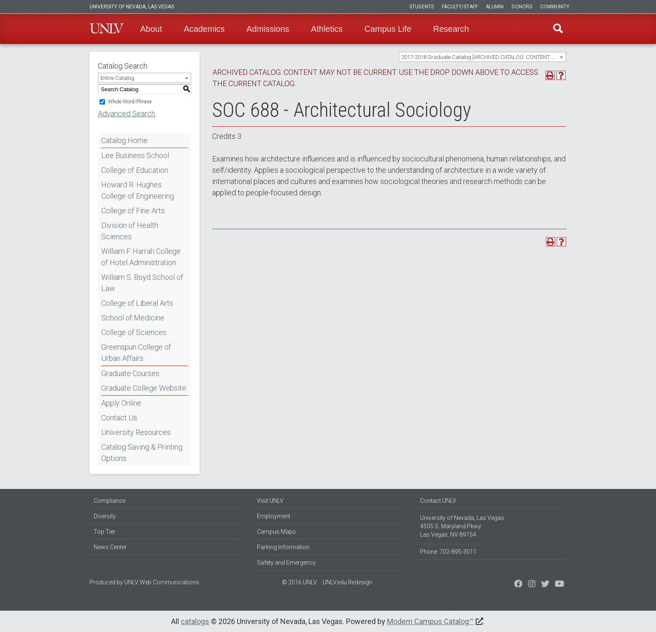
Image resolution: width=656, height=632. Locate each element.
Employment (273, 516)
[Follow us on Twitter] (532, 584)
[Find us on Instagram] (545, 584)
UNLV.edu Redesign (347, 582)
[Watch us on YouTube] (559, 584)
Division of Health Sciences (129, 231)
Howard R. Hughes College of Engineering (137, 190)
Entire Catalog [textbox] (117, 78)
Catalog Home (124, 140)
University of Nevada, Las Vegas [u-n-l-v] (132, 7)
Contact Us (119, 417)
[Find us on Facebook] (518, 584)
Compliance (110, 500)
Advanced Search (126, 113)
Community (554, 7)
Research (451, 28)
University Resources (136, 432)
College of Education (134, 170)
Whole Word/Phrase (129, 102)
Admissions (267, 28)
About (151, 28)
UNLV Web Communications (161, 582)
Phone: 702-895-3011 (448, 551)
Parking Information (283, 547)
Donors (522, 7)
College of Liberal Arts (137, 303)
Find (558, 29)
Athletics (327, 28)
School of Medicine (132, 317)
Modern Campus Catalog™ (430, 621)
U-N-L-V (106, 29)
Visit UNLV (270, 500)
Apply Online (121, 403)
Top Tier (104, 531)
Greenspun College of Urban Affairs (136, 353)
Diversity (105, 516)
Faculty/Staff (460, 7)
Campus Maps (276, 531)
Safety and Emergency (286, 562)
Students (421, 7)
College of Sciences (134, 332)
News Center (110, 547)
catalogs (195, 621)
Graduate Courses (130, 373)
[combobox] (482, 57)
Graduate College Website (143, 388)
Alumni (495, 7)
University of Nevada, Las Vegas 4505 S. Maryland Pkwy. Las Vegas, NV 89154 (462, 526)
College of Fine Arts (133, 210)
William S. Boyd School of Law (142, 283)
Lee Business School (135, 155)
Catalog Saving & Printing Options (141, 453)
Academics (204, 28)
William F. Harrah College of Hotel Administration (141, 257)
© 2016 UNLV (299, 582)
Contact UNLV (438, 500)
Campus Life (387, 28)
